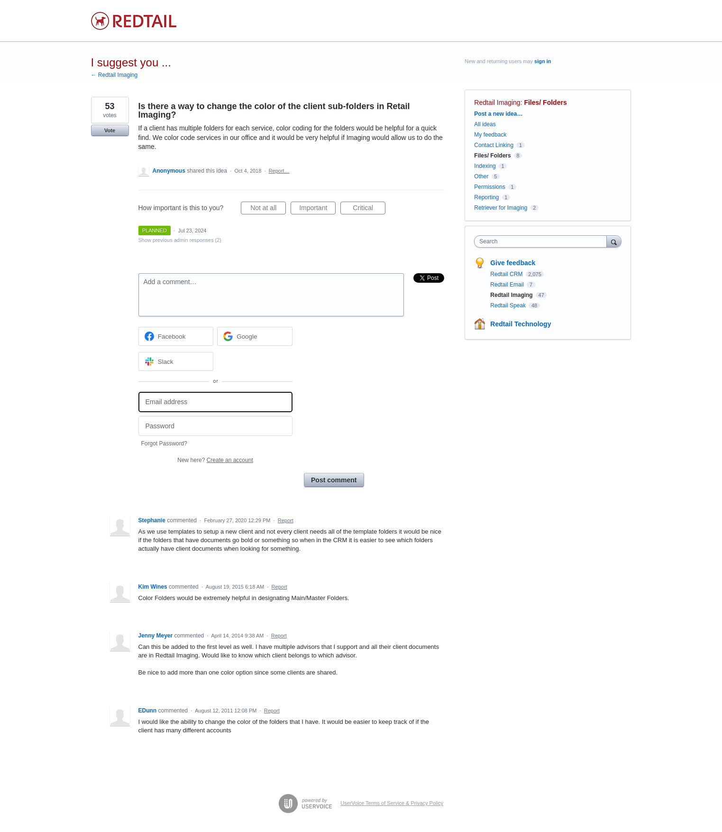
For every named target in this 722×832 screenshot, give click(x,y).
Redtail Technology (520, 324)
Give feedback (512, 263)
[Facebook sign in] (176, 336)
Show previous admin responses (179, 240)
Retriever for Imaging (500, 207)
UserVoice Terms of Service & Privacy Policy (391, 803)
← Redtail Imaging (114, 75)
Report (285, 520)
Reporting (486, 197)
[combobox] (542, 241)
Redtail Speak (508, 305)
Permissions (489, 187)
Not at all (268, 209)
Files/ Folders (545, 102)
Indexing (484, 166)
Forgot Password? (164, 443)
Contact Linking (493, 145)
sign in (542, 61)
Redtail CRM (507, 274)
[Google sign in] (254, 336)
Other (481, 176)
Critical (369, 209)
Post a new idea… (498, 114)
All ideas (484, 124)
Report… (279, 171)
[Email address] (215, 402)
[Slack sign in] (176, 361)
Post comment (333, 480)
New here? (215, 460)
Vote (109, 130)
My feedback (490, 134)
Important (317, 209)
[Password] (215, 426)
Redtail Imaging (497, 102)
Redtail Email (507, 284)
